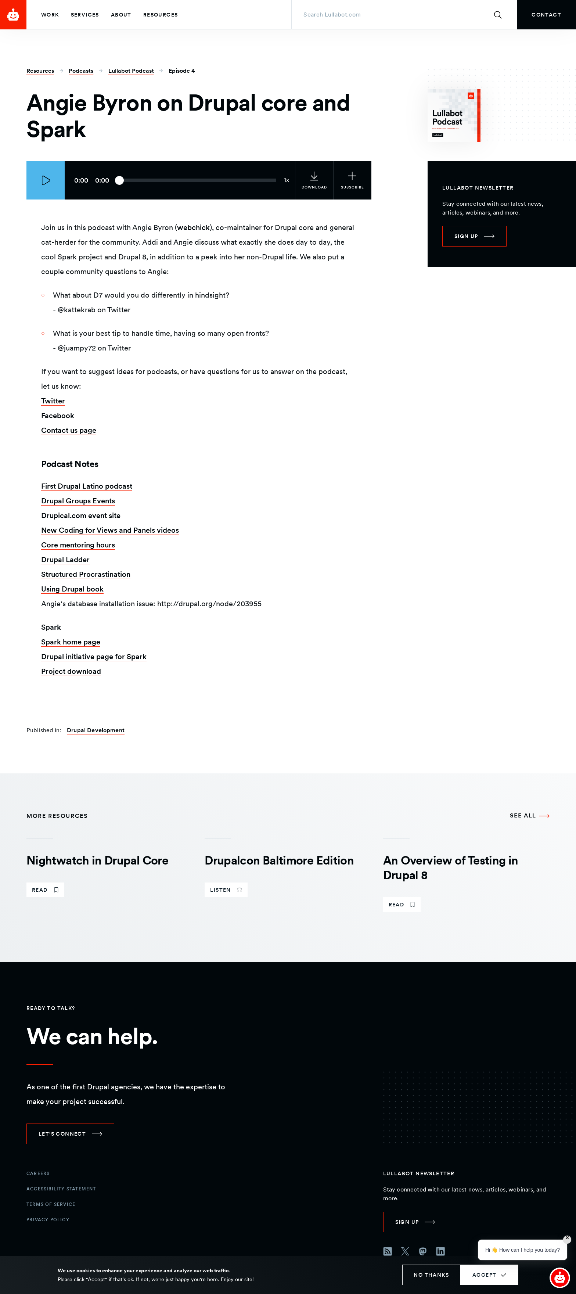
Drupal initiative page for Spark (94, 656)
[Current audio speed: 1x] (286, 180)
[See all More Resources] (530, 816)
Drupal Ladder (65, 559)
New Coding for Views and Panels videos (110, 530)
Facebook (57, 415)
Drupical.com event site (80, 515)
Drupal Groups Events (78, 500)
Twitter (53, 400)
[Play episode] (45, 180)
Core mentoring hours (78, 544)
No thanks (431, 1275)
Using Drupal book (72, 589)
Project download (71, 671)
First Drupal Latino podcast (86, 486)
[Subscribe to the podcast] (352, 180)
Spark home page (70, 641)
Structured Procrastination (85, 574)
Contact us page (68, 430)
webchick (193, 227)
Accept (484, 1275)
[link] (546, 14)
